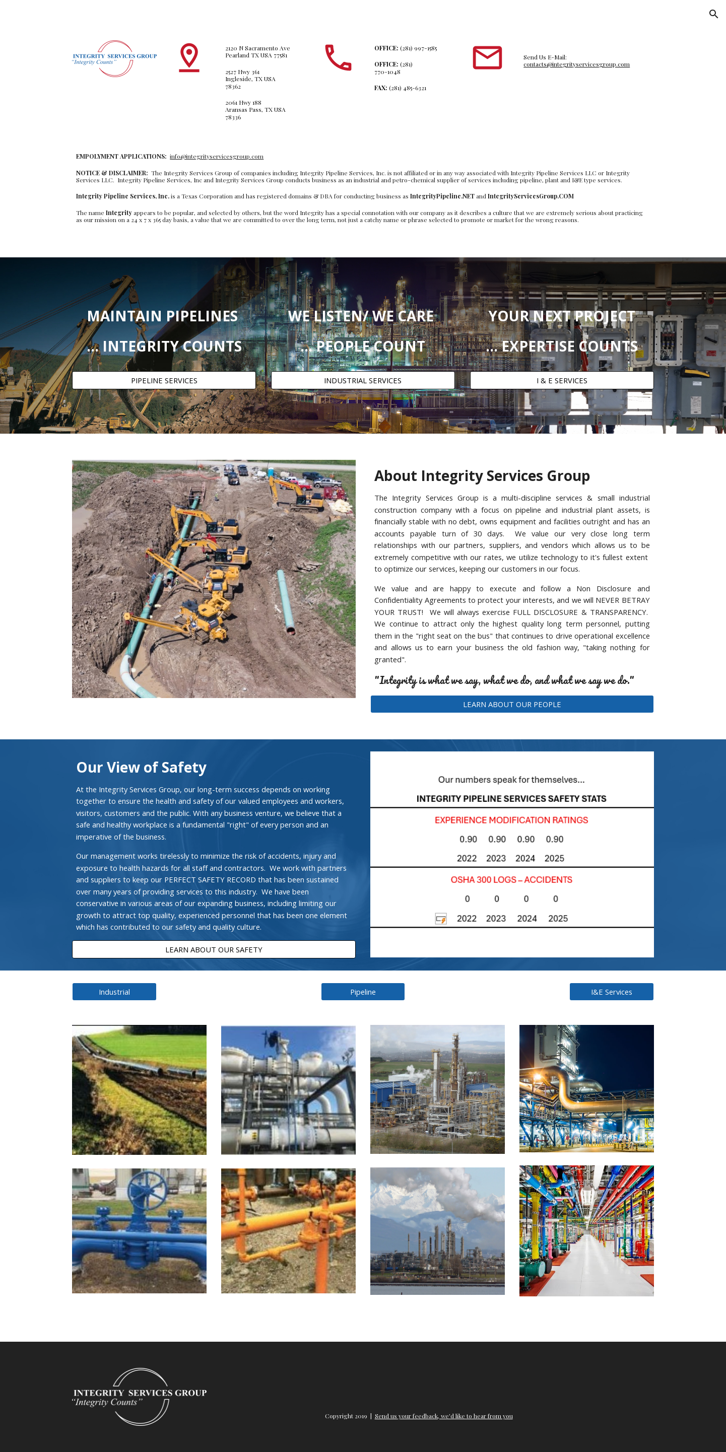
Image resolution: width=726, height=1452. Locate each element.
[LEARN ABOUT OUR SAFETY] (214, 949)
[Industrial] (114, 991)
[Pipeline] (363, 991)
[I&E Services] (611, 991)
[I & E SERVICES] (562, 380)
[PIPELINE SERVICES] (164, 380)
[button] (714, 14)
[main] (263, 82)
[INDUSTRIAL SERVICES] (363, 380)
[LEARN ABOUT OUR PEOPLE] (512, 704)
